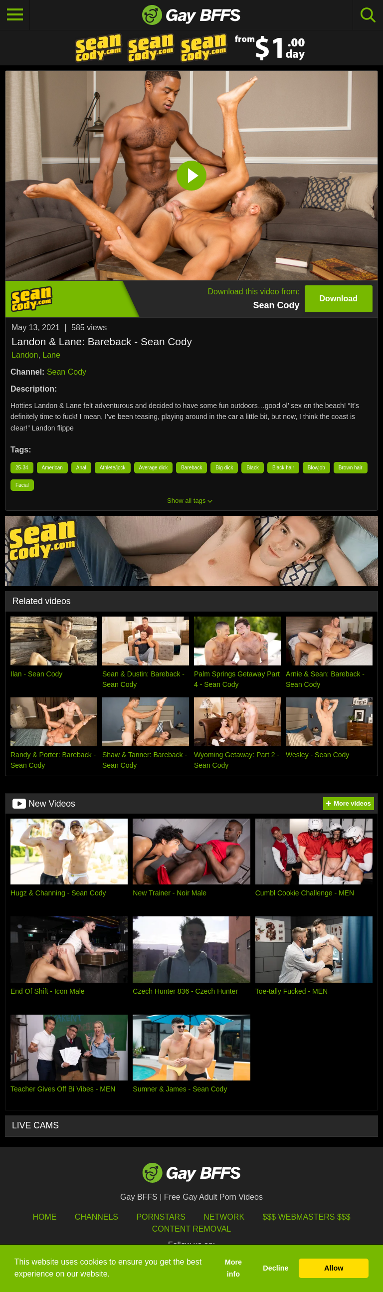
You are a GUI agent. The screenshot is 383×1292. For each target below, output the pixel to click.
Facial (22, 485)
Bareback (191, 467)
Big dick (224, 467)
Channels (96, 1217)
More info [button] (233, 1268)
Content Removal (191, 1229)
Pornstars (160, 1217)
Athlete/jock (113, 467)
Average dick (153, 467)
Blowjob (316, 467)
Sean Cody (66, 372)
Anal (81, 467)
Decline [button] (275, 1268)
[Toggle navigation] (15, 15)
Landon (24, 355)
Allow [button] (333, 1268)
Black (252, 467)
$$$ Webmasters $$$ (307, 1217)
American (52, 467)
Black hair (283, 467)
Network (223, 1217)
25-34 (21, 467)
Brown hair (351, 467)
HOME (44, 1217)
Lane (51, 355)
